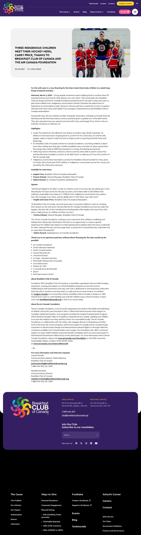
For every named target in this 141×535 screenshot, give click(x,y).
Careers (103, 3)
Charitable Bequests (51, 521)
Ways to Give (96, 12)
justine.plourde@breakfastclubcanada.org (49, 363)
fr (137, 3)
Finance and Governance (113, 530)
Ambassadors (16, 514)
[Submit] (97, 435)
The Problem (16, 500)
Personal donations (49, 500)
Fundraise (111, 12)
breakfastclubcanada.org (50, 299)
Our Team (107, 521)
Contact (111, 3)
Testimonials (93, 3)
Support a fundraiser (80, 505)
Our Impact (15, 510)
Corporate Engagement (51, 505)
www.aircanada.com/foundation (72, 338)
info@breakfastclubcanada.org (75, 415)
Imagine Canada (41, 294)
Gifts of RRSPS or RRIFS (53, 530)
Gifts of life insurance (52, 526)
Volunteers (15, 524)
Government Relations (112, 526)
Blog (85, 12)
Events (76, 12)
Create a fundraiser (80, 500)
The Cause (64, 12)
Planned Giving (47, 510)
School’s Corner (112, 494)
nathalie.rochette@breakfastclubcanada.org (50, 379)
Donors (14, 519)
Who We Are (108, 516)
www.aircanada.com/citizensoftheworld (50, 343)
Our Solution (16, 505)
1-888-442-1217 (68, 411)
